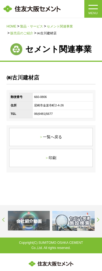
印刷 (52, 158)
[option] (29, 220)
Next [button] (98, 220)
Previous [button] (4, 220)
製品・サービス (31, 26)
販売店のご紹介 (21, 33)
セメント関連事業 (60, 26)
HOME (11, 26)
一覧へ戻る (52, 137)
